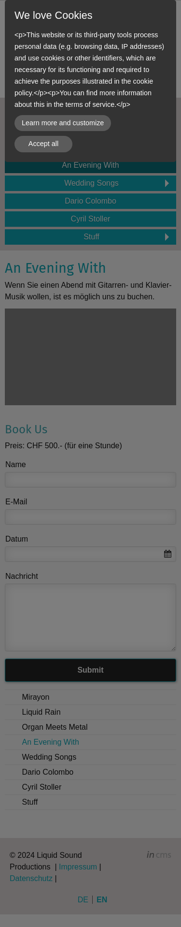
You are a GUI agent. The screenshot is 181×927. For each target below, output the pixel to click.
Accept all (43, 143)
